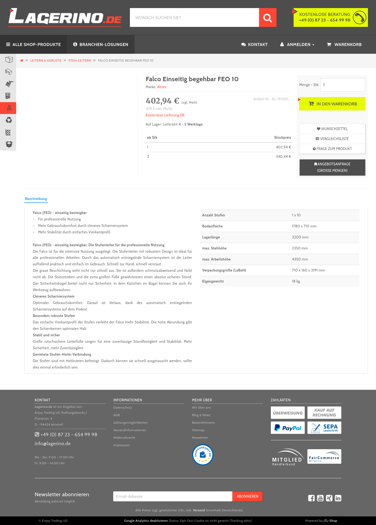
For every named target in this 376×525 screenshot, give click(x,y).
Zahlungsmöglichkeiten (130, 422)
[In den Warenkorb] (332, 103)
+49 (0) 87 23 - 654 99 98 (69, 435)
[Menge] (342, 85)
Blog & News (201, 415)
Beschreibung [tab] (36, 199)
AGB (116, 415)
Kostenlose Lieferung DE (165, 115)
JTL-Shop (330, 521)
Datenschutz (122, 407)
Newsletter (200, 437)
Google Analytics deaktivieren (146, 521)
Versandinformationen (130, 430)
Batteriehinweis (203, 422)
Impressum (121, 445)
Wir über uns (201, 407)
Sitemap (198, 430)
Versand (199, 510)
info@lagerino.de (53, 444)
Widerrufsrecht (124, 437)
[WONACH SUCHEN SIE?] (194, 17)
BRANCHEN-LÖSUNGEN (100, 44)
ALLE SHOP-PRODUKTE (33, 44)
